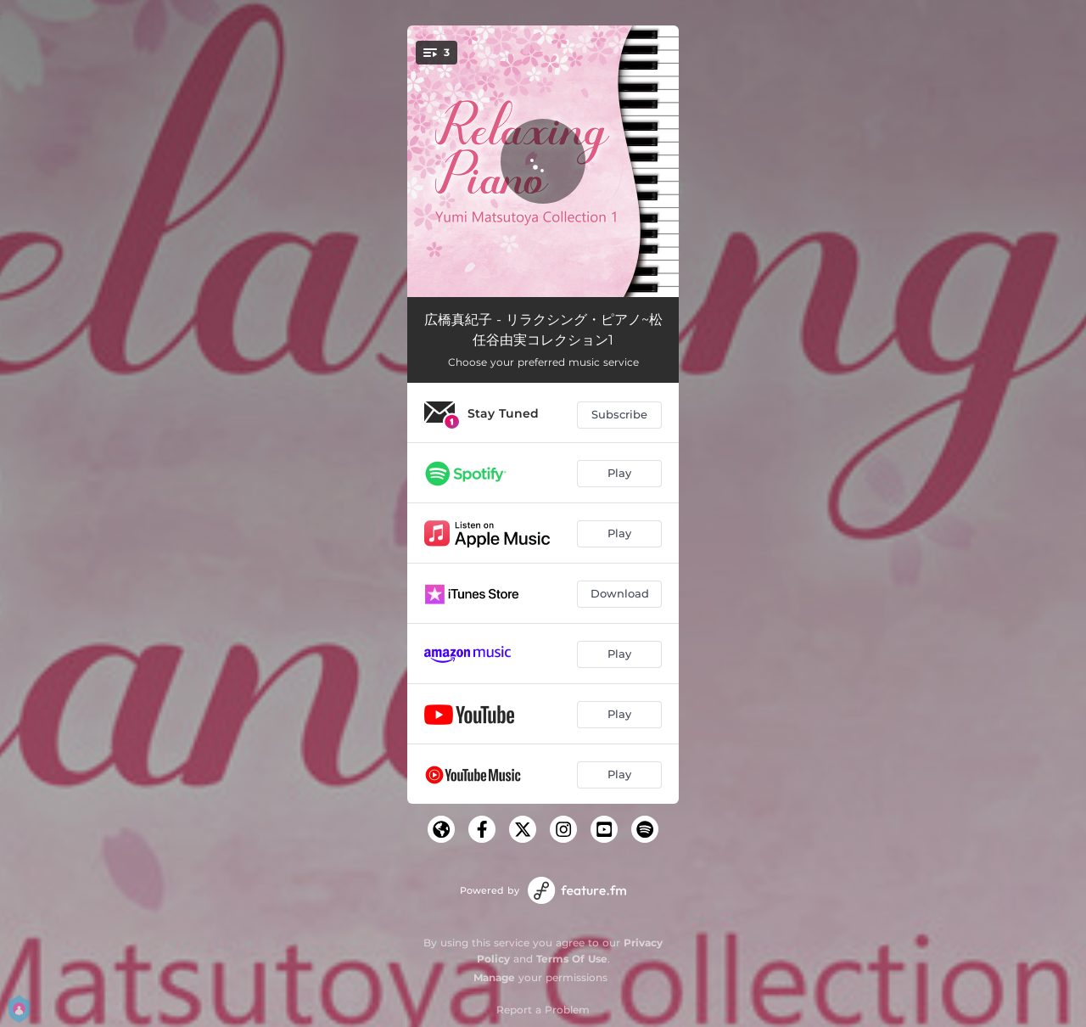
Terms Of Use (571, 958)
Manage (494, 977)
